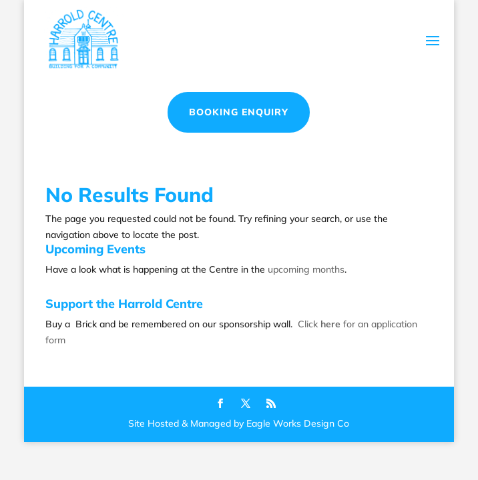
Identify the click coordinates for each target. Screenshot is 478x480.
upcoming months (306, 269)
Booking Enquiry (238, 112)
